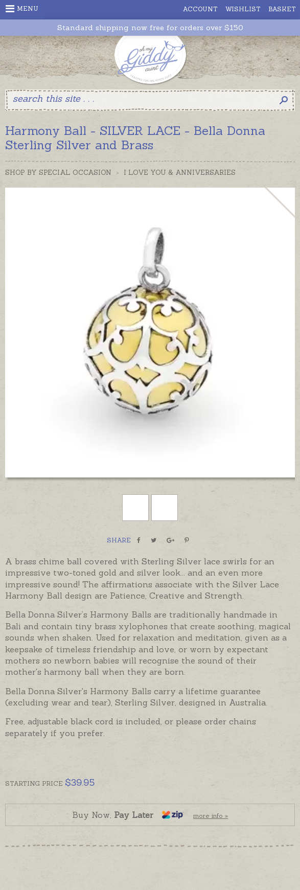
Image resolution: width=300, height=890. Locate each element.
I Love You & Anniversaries (180, 172)
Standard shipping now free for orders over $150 (150, 28)
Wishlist (243, 9)
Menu (22, 9)
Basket (282, 9)
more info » (210, 815)
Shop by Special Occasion (58, 172)
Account (200, 9)
